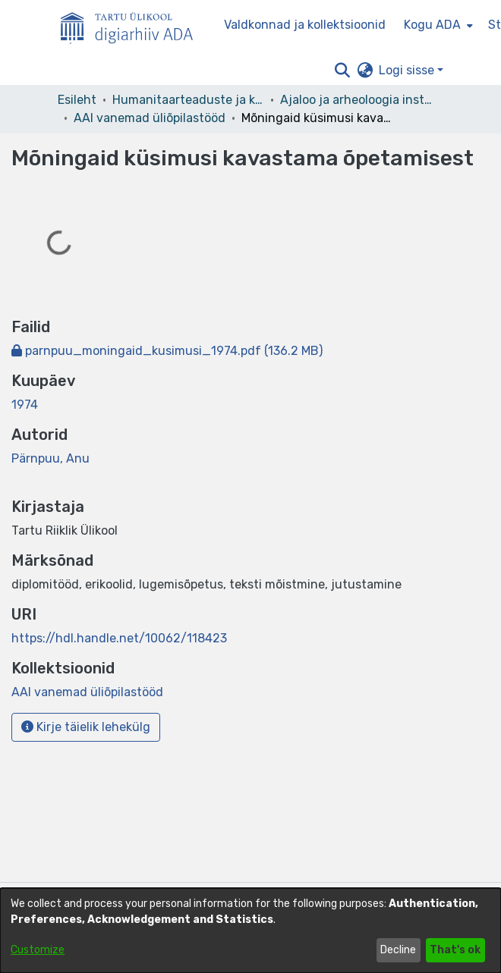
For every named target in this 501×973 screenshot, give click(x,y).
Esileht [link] (77, 100)
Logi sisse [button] (408, 70)
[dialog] (250, 930)
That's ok (455, 949)
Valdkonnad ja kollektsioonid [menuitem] (305, 24)
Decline (398, 949)
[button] (341, 70)
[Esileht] (133, 25)
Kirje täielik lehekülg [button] (85, 727)
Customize (38, 949)
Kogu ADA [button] (432, 24)
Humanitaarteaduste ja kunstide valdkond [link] (188, 100)
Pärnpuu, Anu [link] (50, 458)
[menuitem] (437, 25)
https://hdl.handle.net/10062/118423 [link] (119, 638)
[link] (167, 351)
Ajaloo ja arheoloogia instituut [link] (356, 100)
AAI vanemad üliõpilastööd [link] (149, 118)
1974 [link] (24, 404)
